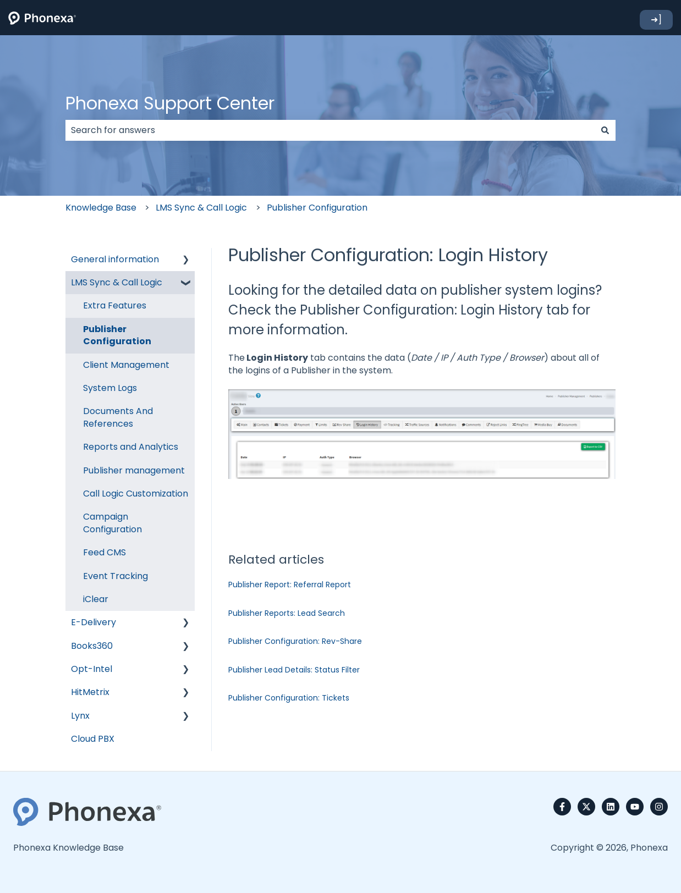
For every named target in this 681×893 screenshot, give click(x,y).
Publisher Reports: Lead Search (286, 613)
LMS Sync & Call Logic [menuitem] (116, 282)
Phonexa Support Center (169, 103)
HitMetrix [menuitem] (90, 692)
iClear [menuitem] (95, 599)
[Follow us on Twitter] (586, 806)
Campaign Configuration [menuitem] (112, 522)
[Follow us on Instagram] (659, 806)
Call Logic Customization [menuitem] (135, 493)
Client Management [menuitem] (126, 365)
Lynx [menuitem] (80, 715)
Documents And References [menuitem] (118, 417)
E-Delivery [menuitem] (93, 622)
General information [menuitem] (115, 259)
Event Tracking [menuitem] (115, 576)
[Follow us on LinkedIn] (610, 806)
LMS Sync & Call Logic (201, 207)
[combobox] (330, 130)
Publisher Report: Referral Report (289, 584)
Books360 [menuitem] (92, 646)
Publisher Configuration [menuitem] (117, 335)
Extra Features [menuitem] (114, 305)
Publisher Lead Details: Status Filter (294, 669)
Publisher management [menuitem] (134, 470)
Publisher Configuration (317, 207)
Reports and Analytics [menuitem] (130, 446)
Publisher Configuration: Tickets (288, 697)
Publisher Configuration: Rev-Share (295, 641)
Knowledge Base (100, 207)
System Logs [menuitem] (110, 388)
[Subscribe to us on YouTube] (635, 806)
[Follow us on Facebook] (562, 806)
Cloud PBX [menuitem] (92, 738)
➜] (656, 19)
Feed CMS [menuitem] (104, 552)
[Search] (605, 130)
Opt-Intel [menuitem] (91, 669)
